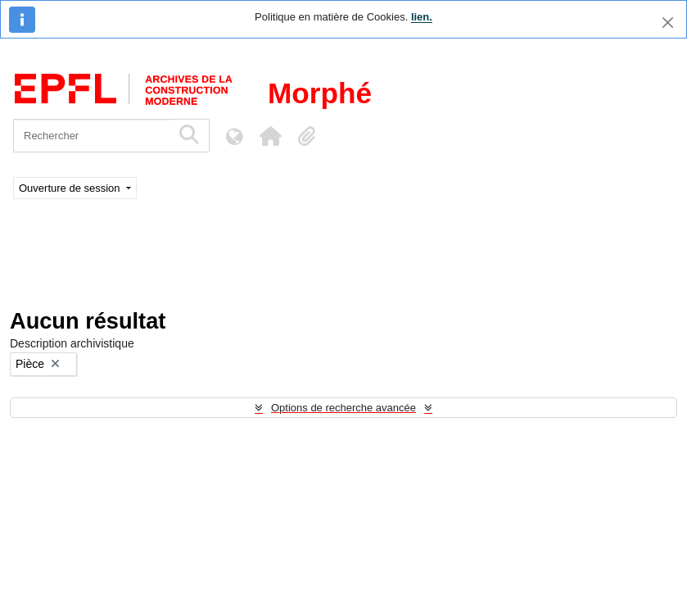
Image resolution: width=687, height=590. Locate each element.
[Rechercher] (92, 135)
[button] (270, 136)
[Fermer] (667, 22)
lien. (421, 17)
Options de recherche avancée (343, 408)
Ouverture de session (71, 188)
